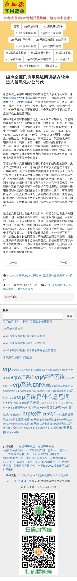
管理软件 (13, 98)
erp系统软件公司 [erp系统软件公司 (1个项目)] (47, 403)
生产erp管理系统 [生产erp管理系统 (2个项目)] (15, 423)
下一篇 (65, 262)
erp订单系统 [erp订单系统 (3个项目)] (32, 407)
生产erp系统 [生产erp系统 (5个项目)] (31, 423)
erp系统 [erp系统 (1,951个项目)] (22, 384)
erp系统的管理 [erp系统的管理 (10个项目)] (12, 403)
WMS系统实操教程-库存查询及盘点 (24, 335)
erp (9, 275)
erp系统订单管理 (21, 39)
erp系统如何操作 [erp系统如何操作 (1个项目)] (44, 391)
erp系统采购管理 (26, 33)
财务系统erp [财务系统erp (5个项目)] (55, 427)
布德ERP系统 (27, 446)
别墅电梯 (8, 469)
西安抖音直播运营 (24, 465)
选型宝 (20, 461)
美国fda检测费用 (45, 461)
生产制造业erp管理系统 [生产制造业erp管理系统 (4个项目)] (53, 423)
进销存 (29, 98)
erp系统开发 (63, 59)
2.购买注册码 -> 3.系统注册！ (53, 475)
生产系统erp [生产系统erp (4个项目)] (25, 427)
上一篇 (11, 262)
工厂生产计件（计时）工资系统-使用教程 (27, 321)
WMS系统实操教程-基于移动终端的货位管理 (29, 350)
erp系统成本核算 (16, 52)
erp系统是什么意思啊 (52, 275)
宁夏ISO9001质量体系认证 (54, 465)
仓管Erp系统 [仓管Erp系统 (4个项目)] (46, 419)
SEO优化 (8, 461)
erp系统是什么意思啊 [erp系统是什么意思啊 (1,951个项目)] (43, 397)
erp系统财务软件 (41, 52)
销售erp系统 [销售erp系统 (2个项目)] (13, 432)
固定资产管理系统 (37, 457)
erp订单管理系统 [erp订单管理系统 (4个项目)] (15, 407)
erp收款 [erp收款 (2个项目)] (37, 370)
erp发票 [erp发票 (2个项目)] (16, 370)
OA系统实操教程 (13, 328)
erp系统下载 (63, 52)
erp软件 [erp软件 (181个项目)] (50, 413)
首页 (16, 26)
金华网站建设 (58, 457)
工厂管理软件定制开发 (16, 454)
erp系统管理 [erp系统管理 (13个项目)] (30, 403)
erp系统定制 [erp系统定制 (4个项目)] (59, 390)
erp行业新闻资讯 (29, 65)
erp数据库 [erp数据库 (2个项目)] (47, 370)
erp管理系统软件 (13, 450)
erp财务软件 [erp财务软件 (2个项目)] (15, 414)
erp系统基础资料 (53, 26)
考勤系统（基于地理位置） (19, 357)
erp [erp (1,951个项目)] (7, 368)
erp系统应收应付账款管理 (51, 39)
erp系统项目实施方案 (38, 59)
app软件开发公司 (13, 457)
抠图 (30, 461)
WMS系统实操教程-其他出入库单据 (24, 343)
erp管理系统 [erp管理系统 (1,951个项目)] (50, 377)
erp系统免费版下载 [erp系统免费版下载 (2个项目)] (26, 391)
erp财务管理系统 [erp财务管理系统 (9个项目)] (50, 407)
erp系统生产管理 (26, 46)
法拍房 (7, 465)
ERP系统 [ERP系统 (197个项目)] (42, 385)
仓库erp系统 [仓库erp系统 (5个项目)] (31, 419)
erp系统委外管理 (51, 46)
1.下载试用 (25, 475)
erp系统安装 (13, 59)
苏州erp (52, 450)
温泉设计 (63, 461)
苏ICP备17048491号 (19, 481)
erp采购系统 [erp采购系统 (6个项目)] (16, 419)
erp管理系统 (19, 275)
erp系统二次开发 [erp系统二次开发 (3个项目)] (61, 386)
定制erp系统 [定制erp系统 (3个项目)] (61, 419)
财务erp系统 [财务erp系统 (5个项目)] (40, 427)
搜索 (5, 310)
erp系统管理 (31, 26)
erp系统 (33, 275)
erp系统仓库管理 (51, 33)
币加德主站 (51, 65)
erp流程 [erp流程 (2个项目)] (57, 370)
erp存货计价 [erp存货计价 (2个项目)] (26, 370)
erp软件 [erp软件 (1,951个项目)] (32, 413)
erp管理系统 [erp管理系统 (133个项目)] (22, 377)
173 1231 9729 (47, 486)
